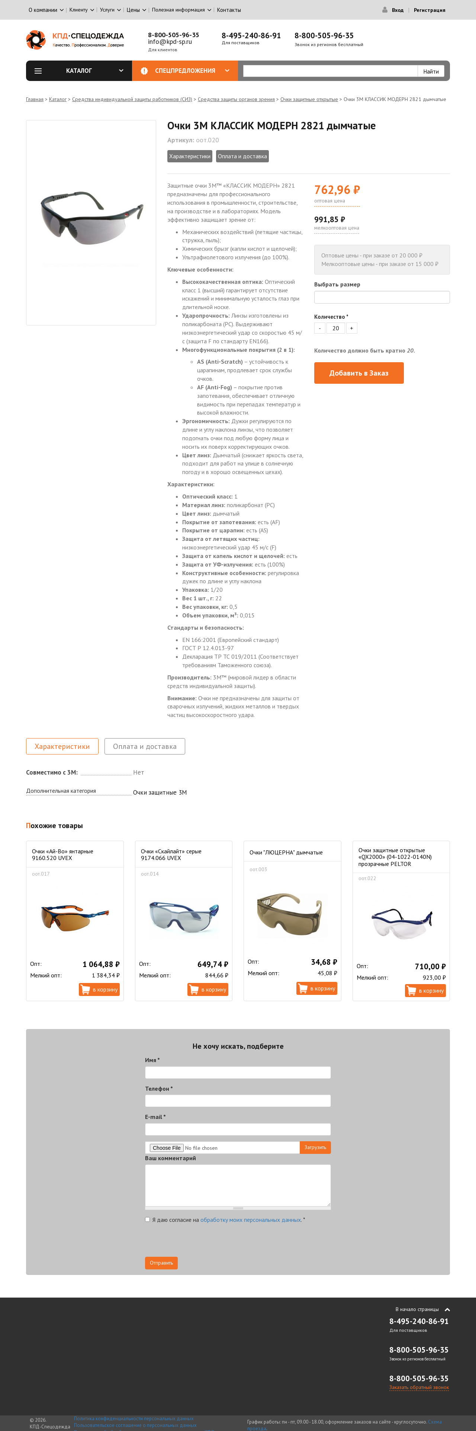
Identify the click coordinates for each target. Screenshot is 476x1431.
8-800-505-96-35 (173, 34)
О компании (43, 9)
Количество (331, 316)
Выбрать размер (337, 284)
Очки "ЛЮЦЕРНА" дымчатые (286, 852)
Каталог (94, 70)
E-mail (155, 1116)
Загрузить (315, 1147)
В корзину (105, 989)
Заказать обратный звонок (419, 1387)
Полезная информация (178, 9)
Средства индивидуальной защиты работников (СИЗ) (132, 99)
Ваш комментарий (170, 1158)
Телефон (159, 1088)
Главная (35, 99)
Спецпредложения (192, 70)
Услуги (107, 9)
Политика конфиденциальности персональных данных (134, 1418)
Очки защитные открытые (309, 99)
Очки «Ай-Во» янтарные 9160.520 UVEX (62, 854)
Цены (133, 9)
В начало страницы (417, 1309)
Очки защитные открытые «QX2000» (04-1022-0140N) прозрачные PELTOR (395, 856)
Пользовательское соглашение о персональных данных (135, 1425)
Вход (397, 10)
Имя (152, 1060)
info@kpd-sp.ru (170, 41)
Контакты (229, 9)
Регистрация (430, 10)
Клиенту (79, 9)
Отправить (161, 1262)
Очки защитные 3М (160, 792)
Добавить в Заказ (359, 373)
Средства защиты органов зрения (236, 99)
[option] (91, 222)
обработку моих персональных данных (250, 1219)
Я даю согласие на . (225, 1219)
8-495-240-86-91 (251, 35)
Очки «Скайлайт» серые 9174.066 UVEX (171, 854)
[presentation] (201, 1242)
